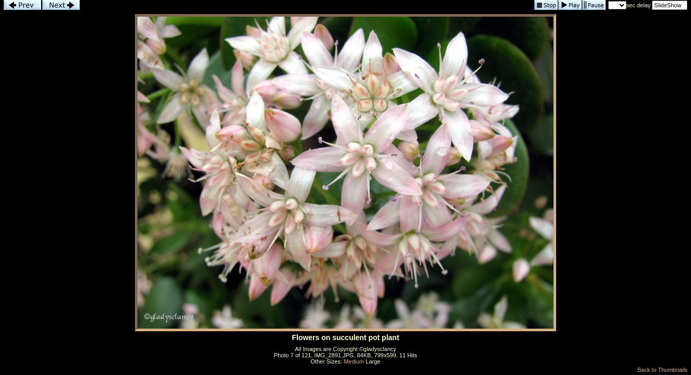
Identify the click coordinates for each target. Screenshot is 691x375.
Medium (354, 361)
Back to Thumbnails (662, 370)
